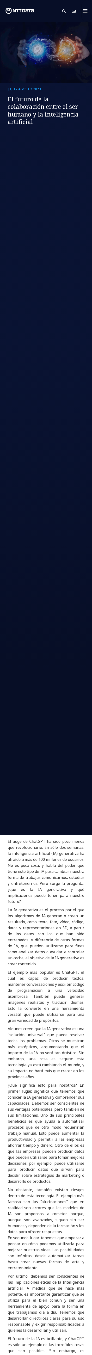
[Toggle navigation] (86, 11)
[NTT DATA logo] (19, 11)
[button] (67, 10)
